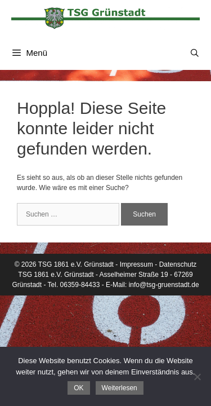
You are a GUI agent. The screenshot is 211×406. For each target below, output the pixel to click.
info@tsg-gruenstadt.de (164, 285)
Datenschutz (178, 264)
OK (78, 388)
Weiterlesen (119, 388)
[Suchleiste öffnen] (194, 53)
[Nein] (197, 376)
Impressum (136, 264)
